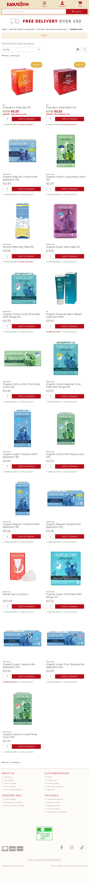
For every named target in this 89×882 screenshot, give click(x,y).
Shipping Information (12, 804)
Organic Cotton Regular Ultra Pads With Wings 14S (63, 386)
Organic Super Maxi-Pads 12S (63, 247)
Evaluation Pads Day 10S (17, 107)
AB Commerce (81, 867)
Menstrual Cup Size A (15, 595)
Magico (60, 867)
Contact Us (50, 781)
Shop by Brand (52, 807)
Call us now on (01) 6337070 (44, 861)
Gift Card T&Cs (52, 810)
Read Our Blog (52, 804)
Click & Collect (9, 800)
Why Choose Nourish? (12, 791)
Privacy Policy (52, 784)
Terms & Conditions (54, 788)
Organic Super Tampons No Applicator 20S (19, 667)
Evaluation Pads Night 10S (61, 107)
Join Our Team (9, 784)
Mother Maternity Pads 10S (18, 247)
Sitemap (49, 791)
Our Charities (9, 788)
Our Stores (7, 781)
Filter (44, 35)
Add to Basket (26, 119)
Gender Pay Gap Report (56, 813)
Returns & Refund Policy (13, 807)
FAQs (48, 778)
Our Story (7, 778)
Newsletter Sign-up (54, 800)
